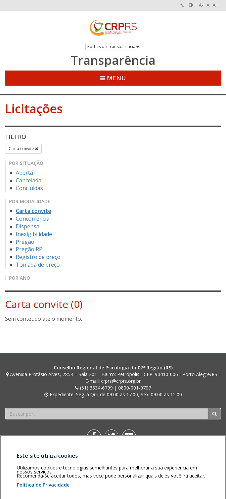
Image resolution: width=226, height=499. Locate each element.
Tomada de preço (38, 264)
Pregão (25, 241)
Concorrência (32, 218)
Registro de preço (38, 257)
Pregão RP (29, 249)
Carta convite (23, 148)
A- (201, 5)
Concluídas (29, 188)
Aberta (24, 172)
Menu (113, 78)
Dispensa (27, 226)
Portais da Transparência (113, 46)
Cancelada (28, 180)
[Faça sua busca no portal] (106, 413)
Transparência (113, 60)
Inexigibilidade (34, 234)
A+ (216, 5)
